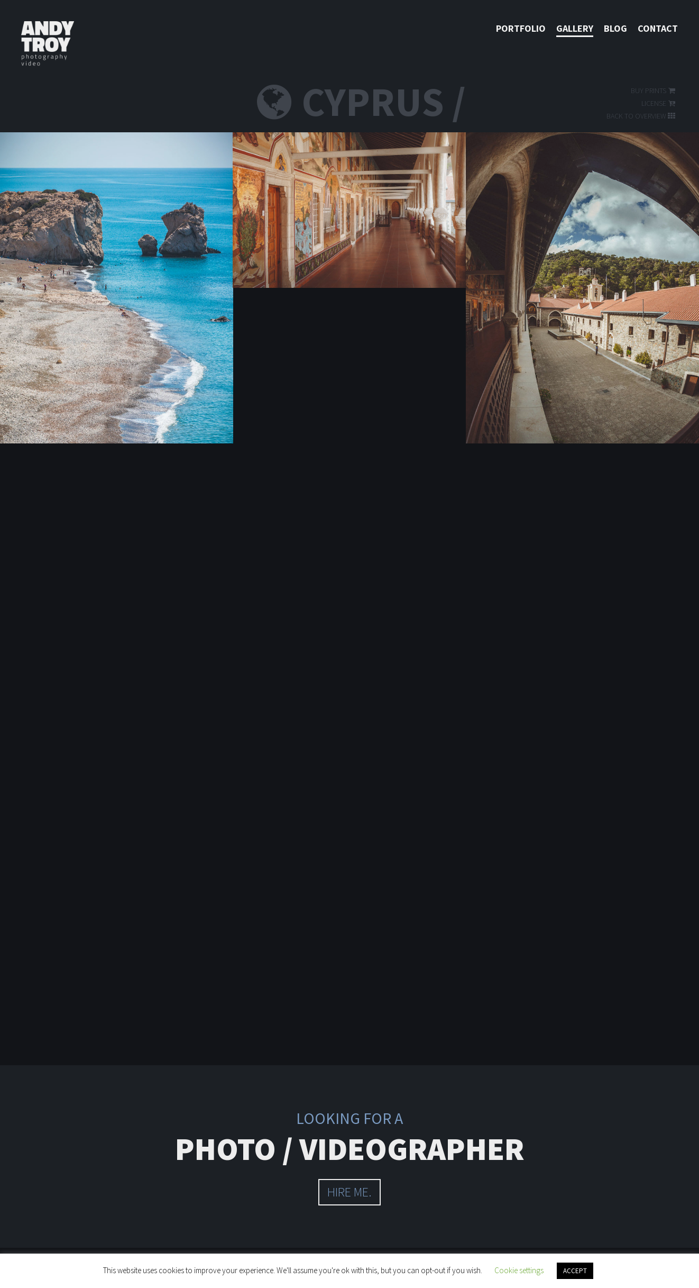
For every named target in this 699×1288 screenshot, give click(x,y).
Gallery (574, 28)
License (659, 103)
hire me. (349, 1192)
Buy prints (654, 90)
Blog (615, 28)
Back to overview (641, 116)
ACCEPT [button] (575, 1270)
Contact (658, 28)
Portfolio (521, 28)
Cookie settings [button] (519, 1270)
